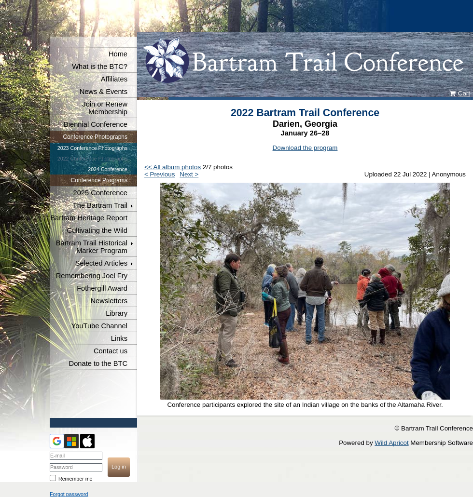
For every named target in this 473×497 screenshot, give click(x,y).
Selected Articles (101, 263)
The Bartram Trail (100, 205)
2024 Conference (107, 169)
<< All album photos (172, 167)
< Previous (159, 174)
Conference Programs (99, 180)
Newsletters (108, 301)
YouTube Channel (99, 326)
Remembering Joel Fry (91, 276)
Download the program (305, 147)
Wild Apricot (391, 442)
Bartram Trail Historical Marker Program (91, 247)
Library (116, 313)
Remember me (75, 479)
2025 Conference (100, 193)
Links (119, 338)
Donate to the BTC (98, 363)
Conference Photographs (95, 137)
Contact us (110, 351)
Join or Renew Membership (104, 108)
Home (118, 54)
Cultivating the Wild (97, 230)
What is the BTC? (99, 66)
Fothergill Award (102, 288)
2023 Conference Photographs (92, 148)
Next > (189, 174)
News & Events (103, 91)
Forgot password (69, 494)
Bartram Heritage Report (88, 218)
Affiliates (114, 79)
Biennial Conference (95, 124)
